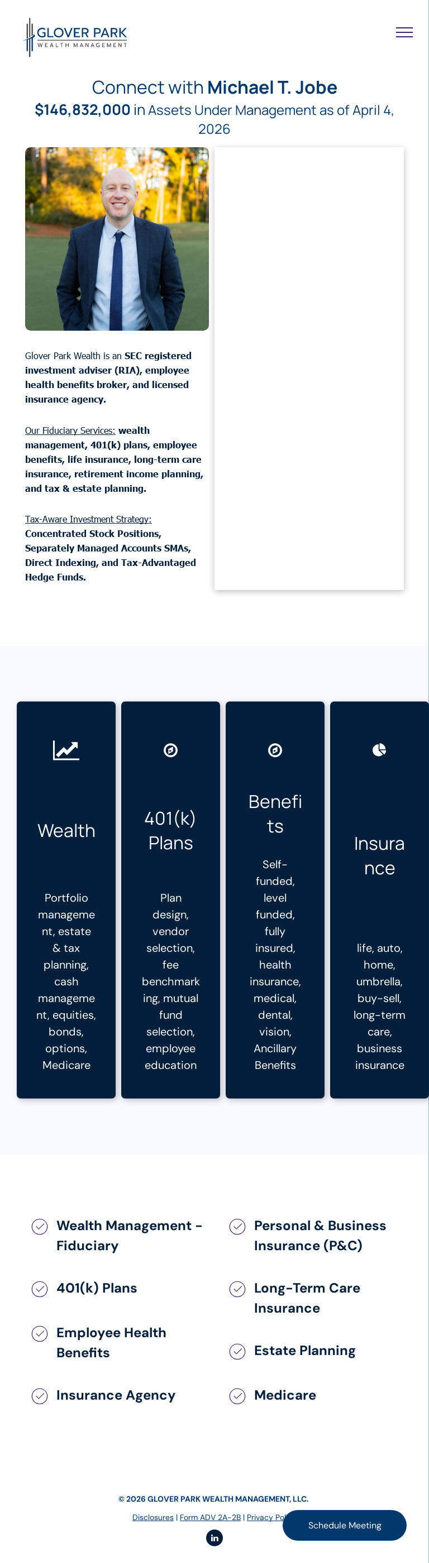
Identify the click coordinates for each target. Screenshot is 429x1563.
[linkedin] (214, 1539)
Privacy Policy (272, 1517)
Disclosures (153, 1517)
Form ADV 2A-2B (210, 1517)
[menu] (404, 32)
